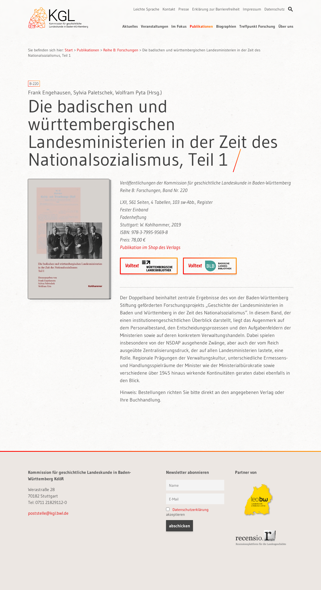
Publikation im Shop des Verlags (150, 247)
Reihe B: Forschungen (120, 50)
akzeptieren (187, 512)
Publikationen (201, 26)
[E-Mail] (195, 498)
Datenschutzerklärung (190, 509)
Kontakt (169, 9)
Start (69, 50)
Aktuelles (130, 26)
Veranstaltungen (154, 26)
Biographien (226, 26)
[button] (290, 9)
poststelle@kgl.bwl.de (48, 513)
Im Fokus (179, 26)
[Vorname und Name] (195, 485)
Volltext (148, 266)
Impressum (252, 9)
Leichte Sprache (146, 9)
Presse (183, 9)
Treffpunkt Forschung (257, 26)
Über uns (285, 26)
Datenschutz (274, 9)
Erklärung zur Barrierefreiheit (216, 9)
